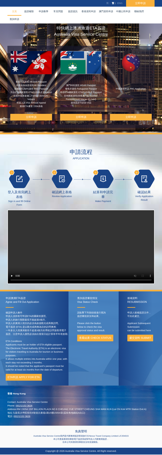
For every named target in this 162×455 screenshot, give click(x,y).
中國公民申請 (123, 11)
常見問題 (58, 11)
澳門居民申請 (106, 11)
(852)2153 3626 (24, 406)
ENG (120, 3)
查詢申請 (14, 19)
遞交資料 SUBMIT (140, 338)
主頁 (14, 11)
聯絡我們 (139, 11)
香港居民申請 (88, 11)
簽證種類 (29, 11)
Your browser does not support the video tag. (81, 247)
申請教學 (43, 11)
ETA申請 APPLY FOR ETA (24, 377)
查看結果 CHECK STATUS (95, 338)
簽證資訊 (73, 11)
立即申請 (31, 117)
